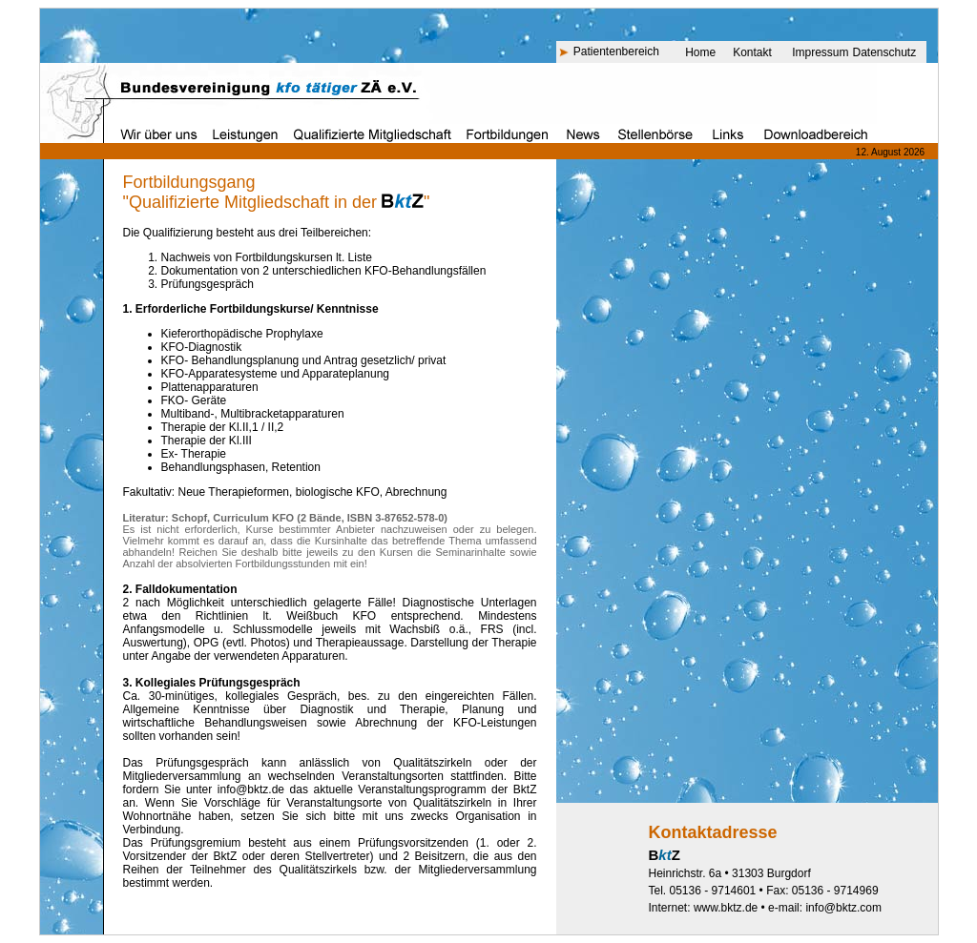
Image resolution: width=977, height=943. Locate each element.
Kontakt (752, 52)
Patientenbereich (616, 51)
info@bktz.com (843, 907)
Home (700, 52)
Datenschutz (885, 52)
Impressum (820, 52)
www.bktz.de (726, 907)
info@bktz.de (251, 789)
